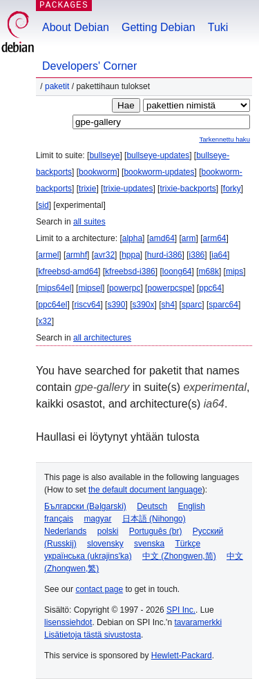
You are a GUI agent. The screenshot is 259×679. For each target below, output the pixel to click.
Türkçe (187, 543)
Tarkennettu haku (224, 139)
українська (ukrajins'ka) (88, 556)
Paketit (57, 86)
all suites (89, 222)
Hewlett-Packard (181, 655)
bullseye (104, 155)
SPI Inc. (180, 610)
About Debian (75, 27)
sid (43, 205)
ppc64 (210, 288)
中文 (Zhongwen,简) (179, 556)
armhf (76, 255)
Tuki (218, 27)
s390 (116, 304)
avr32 (104, 255)
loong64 (177, 271)
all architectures (102, 338)
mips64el (54, 288)
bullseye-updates (157, 155)
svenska (149, 543)
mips (234, 271)
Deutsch (152, 506)
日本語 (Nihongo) (154, 519)
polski (108, 531)
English (191, 506)
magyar (97, 519)
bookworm (98, 172)
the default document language (145, 490)
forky (232, 188)
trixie (87, 188)
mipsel (90, 288)
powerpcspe (169, 288)
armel (48, 255)
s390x (143, 304)
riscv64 (87, 304)
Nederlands (65, 531)
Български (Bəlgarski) (85, 506)
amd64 (162, 238)
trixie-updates (128, 188)
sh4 (168, 304)
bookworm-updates (159, 172)
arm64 (215, 238)
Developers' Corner (89, 66)
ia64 (219, 255)
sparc (192, 304)
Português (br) (155, 531)
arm (189, 238)
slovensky (105, 543)
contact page (99, 589)
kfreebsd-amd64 (68, 271)
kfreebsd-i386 (130, 271)
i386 (197, 255)
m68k (209, 271)
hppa (131, 255)
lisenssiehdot (68, 622)
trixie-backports (187, 188)
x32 (44, 321)
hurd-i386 (164, 255)
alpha (132, 238)
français (58, 519)
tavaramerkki (198, 622)
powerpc (124, 288)
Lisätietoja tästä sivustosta (92, 635)
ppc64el (52, 304)
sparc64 (223, 304)
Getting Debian (158, 27)
